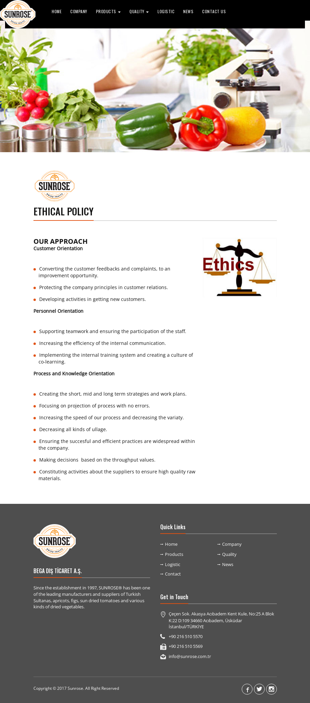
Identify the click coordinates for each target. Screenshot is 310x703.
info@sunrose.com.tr (190, 656)
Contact (173, 574)
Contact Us (214, 11)
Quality (229, 554)
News (188, 11)
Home (57, 11)
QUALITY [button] (139, 11)
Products (174, 554)
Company (78, 11)
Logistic (166, 11)
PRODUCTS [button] (108, 11)
